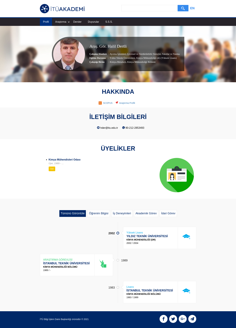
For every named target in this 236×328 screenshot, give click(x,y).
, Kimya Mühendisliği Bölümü (140, 62)
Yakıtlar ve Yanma (170, 54)
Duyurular (93, 21)
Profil (46, 21)
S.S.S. (108, 21)
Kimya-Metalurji (118, 62)
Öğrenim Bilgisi (98, 213)
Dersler (77, 21)
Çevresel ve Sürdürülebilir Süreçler (144, 54)
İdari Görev (168, 213)
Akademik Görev (146, 213)
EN (192, 8)
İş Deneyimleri (122, 213)
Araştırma (62, 21)
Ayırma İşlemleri (118, 54)
